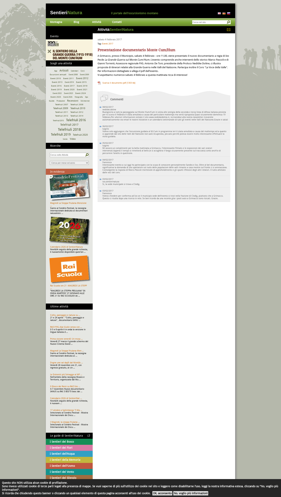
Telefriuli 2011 (61, 112)
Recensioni (72, 100)
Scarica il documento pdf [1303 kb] (118, 83)
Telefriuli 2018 (69, 129)
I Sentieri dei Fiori (61, 447)
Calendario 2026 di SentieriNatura (66, 247)
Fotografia (79, 97)
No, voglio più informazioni (191, 493)
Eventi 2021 (82, 89)
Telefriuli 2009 (60, 108)
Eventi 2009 (84, 75)
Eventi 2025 (56, 97)
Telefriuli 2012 (76, 112)
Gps (86, 97)
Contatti (117, 22)
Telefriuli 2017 (69, 124)
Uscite (65, 139)
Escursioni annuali (58, 74)
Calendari (74, 71)
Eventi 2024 (80, 93)
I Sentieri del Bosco (62, 441)
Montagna (56, 22)
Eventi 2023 (68, 93)
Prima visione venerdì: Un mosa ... (66, 339)
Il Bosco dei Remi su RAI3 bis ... (65, 386)
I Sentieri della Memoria (65, 459)
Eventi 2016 (56, 86)
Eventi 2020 (69, 89)
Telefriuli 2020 (80, 134)
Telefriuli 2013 (61, 116)
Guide (51, 101)
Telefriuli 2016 (76, 120)
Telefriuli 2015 (58, 121)
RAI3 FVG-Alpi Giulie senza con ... (66, 327)
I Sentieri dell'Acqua (62, 453)
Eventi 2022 (57, 93)
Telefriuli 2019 (61, 134)
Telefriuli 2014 (76, 116)
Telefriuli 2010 (77, 108)
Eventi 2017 (107, 43)
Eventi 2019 (56, 89)
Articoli (64, 70)
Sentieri (66, 12)
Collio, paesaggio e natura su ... (65, 315)
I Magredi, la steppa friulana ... (65, 422)
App (55, 71)
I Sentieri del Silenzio (63, 477)
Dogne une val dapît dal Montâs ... (66, 362)
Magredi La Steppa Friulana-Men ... (67, 351)
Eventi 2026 (67, 97)
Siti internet (85, 101)
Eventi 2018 (82, 86)
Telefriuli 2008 (76, 104)
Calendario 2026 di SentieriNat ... (66, 398)
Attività (96, 22)
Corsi (82, 71)
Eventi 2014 (69, 82)
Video (73, 139)
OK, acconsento (162, 493)
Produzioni (61, 101)
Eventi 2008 (73, 75)
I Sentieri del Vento (62, 471)
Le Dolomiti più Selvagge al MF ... (66, 374)
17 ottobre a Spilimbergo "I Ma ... (66, 410)
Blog (76, 22)
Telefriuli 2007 (61, 104)
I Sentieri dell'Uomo (62, 465)
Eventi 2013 (57, 82)
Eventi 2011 (68, 78)
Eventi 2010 (55, 78)
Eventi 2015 (81, 82)
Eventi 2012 (82, 78)
